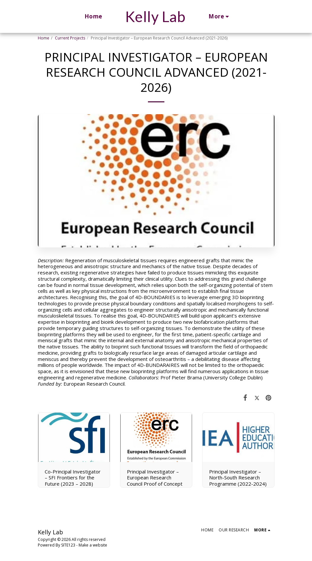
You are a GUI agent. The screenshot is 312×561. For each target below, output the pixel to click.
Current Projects (70, 38)
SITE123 (68, 545)
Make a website (93, 545)
